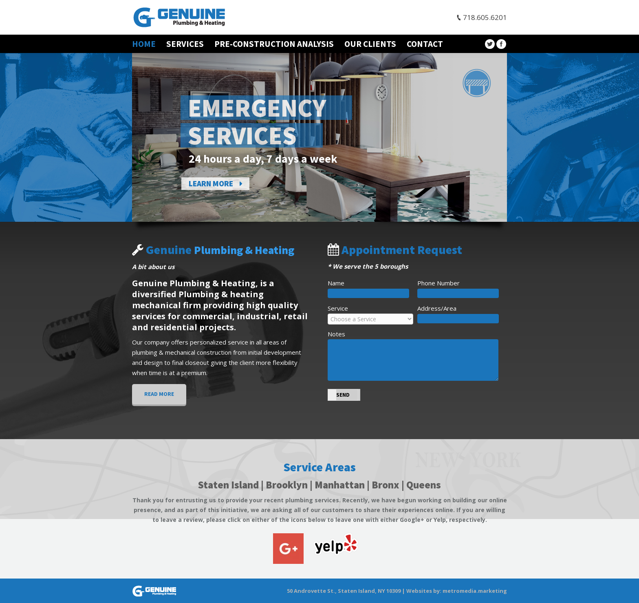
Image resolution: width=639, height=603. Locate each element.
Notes (336, 334)
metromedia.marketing (475, 590)
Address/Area (436, 308)
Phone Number (438, 283)
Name (336, 283)
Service (338, 308)
